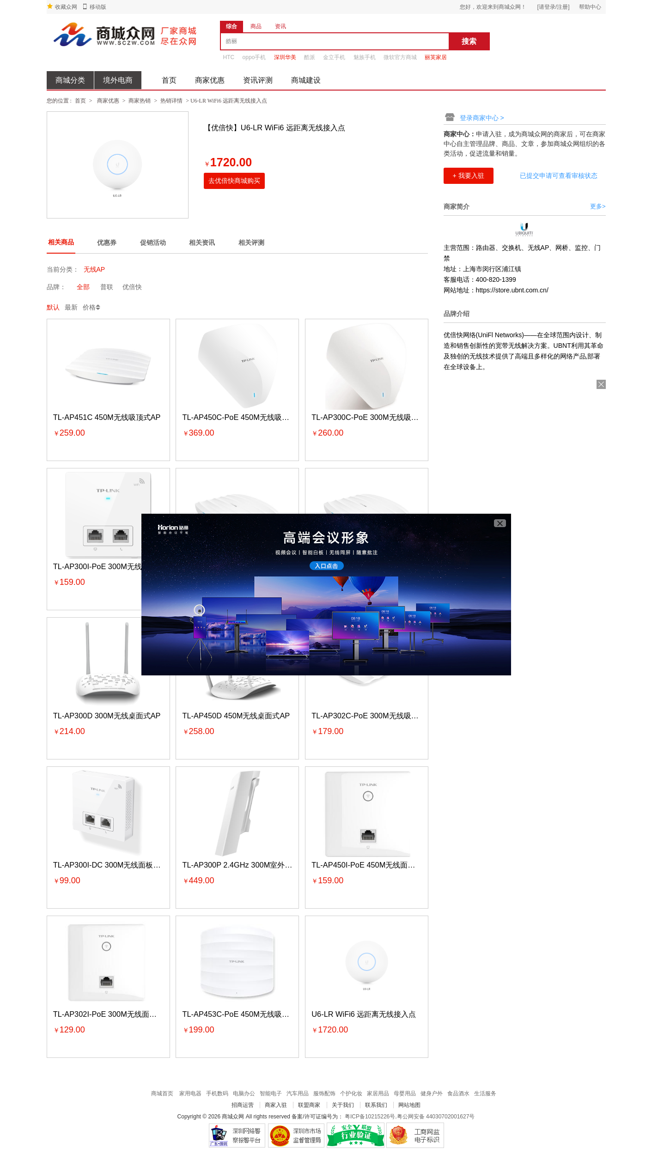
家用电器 (190, 1093)
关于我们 (343, 1105)
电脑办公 (244, 1093)
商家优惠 (210, 80)
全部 (83, 287)
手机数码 (217, 1093)
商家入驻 (276, 1105)
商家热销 (139, 100)
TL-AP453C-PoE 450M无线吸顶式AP (245, 1014)
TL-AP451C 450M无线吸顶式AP (107, 417)
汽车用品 (297, 1093)
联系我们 (376, 1105)
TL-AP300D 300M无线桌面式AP (107, 715)
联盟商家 (309, 1105)
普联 (106, 287)
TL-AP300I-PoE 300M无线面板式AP (113, 566)
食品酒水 (458, 1093)
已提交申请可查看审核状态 (558, 175)
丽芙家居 (436, 57)
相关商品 (61, 242)
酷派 (309, 57)
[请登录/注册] (553, 7)
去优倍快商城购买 (234, 180)
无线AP (94, 269)
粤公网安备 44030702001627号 (436, 1116)
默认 (53, 307)
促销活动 (153, 242)
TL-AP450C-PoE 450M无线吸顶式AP (245, 417)
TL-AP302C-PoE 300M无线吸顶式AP (373, 715)
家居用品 (378, 1093)
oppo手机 (254, 57)
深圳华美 (285, 57)
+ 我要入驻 (468, 175)
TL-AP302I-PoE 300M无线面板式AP (113, 1014)
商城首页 (162, 1093)
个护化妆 (351, 1093)
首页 (169, 80)
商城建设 (306, 80)
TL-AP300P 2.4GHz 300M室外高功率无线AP (257, 865)
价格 (89, 307)
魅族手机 (364, 57)
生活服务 (485, 1093)
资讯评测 (258, 80)
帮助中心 (590, 7)
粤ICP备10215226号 (370, 1116)
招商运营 (243, 1105)
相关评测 (251, 242)
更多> (598, 206)
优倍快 (132, 287)
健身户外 (431, 1093)
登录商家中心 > (482, 117)
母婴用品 (405, 1093)
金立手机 (334, 57)
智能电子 (271, 1093)
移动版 (98, 7)
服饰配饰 (324, 1093)
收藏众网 (66, 7)
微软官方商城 (400, 57)
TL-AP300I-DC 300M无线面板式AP (112, 865)
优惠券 (106, 242)
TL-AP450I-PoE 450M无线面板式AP (372, 865)
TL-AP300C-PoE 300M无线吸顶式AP (373, 417)
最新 (71, 307)
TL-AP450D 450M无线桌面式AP (236, 715)
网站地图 (409, 1105)
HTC (229, 57)
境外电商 (118, 80)
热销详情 (171, 100)
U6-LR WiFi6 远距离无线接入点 (363, 1014)
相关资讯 (202, 242)
